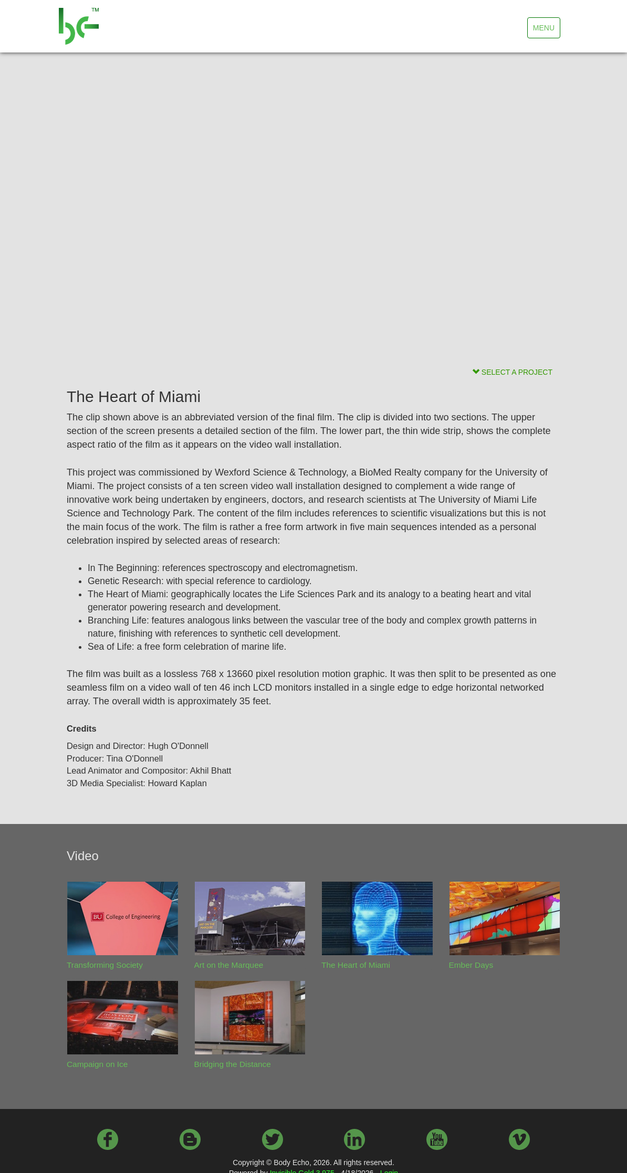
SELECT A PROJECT (512, 372)
